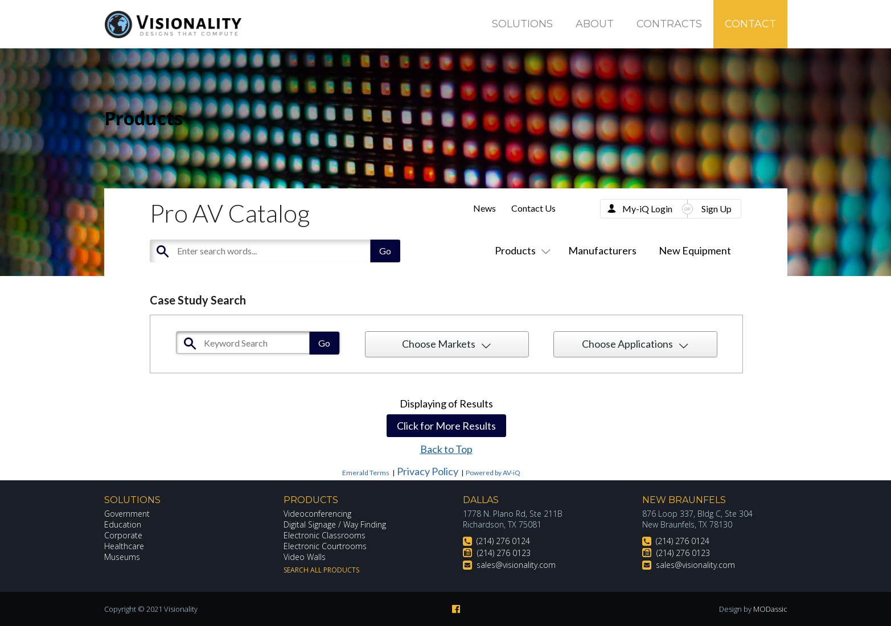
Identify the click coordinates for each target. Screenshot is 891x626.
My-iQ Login (647, 208)
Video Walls (305, 556)
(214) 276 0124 (503, 541)
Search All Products (321, 570)
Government (127, 513)
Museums (122, 556)
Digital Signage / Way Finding (335, 524)
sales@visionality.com (516, 564)
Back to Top (446, 449)
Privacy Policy (427, 471)
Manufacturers (602, 250)
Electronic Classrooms (325, 535)
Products (520, 250)
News (484, 208)
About (595, 24)
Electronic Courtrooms (325, 546)
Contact (750, 24)
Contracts (669, 24)
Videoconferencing (317, 513)
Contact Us (533, 208)
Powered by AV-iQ (493, 472)
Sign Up (716, 208)
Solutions (522, 24)
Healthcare (124, 546)
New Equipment (695, 250)
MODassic (770, 609)
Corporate (123, 535)
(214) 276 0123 (504, 552)
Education (122, 524)
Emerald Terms (365, 472)
